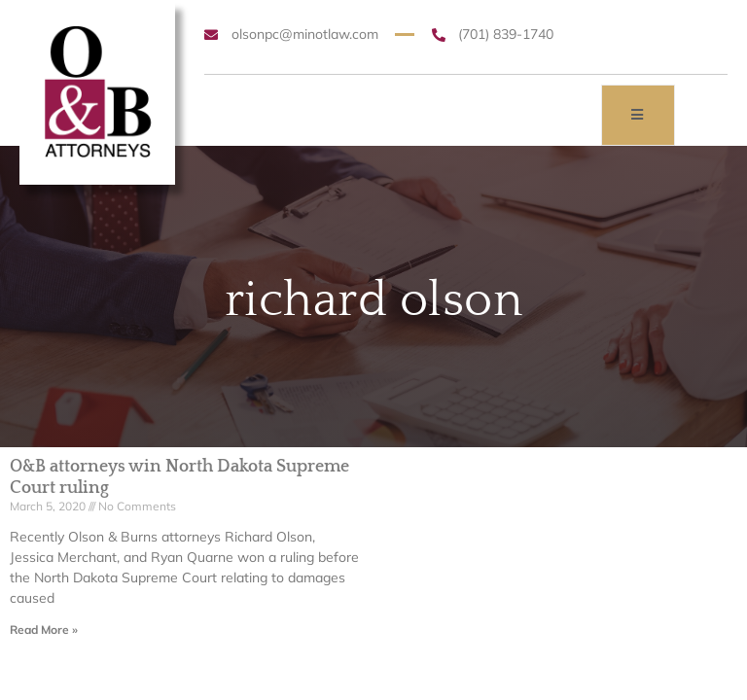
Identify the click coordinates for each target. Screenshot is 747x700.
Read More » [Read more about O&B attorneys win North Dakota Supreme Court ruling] (44, 629)
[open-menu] (638, 115)
